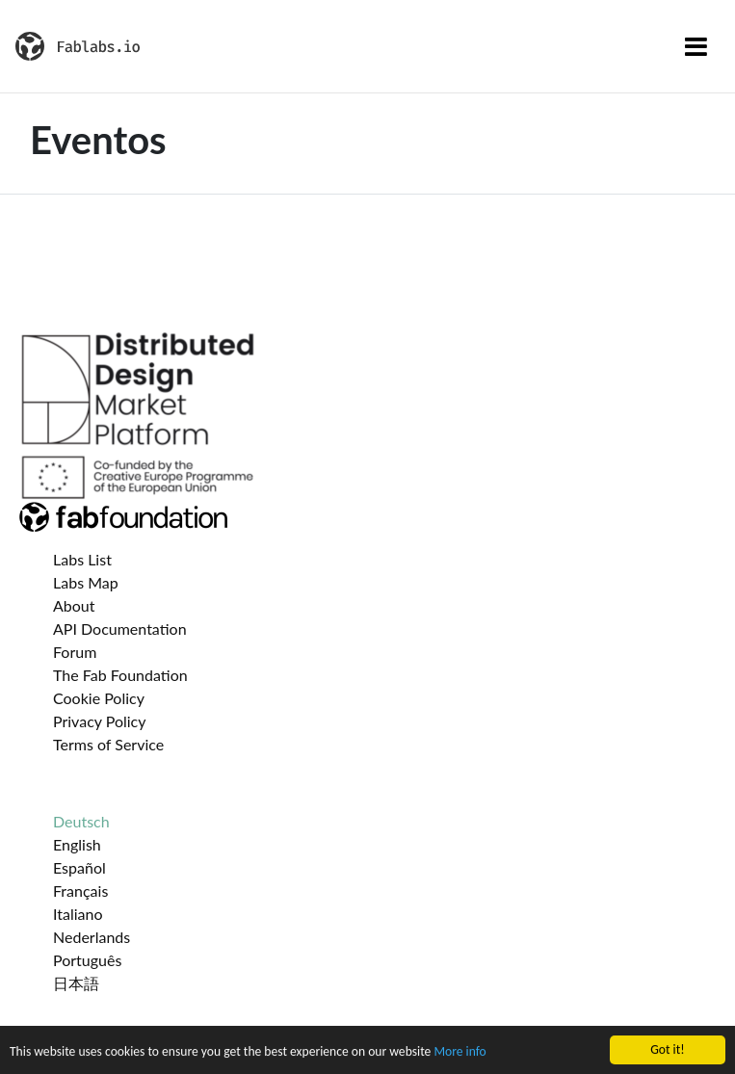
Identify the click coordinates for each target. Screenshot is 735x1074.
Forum (74, 651)
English (77, 844)
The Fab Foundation (120, 675)
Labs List (82, 559)
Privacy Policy (99, 721)
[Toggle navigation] (696, 46)
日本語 (76, 983)
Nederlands (91, 937)
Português (87, 960)
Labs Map (85, 582)
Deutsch (81, 821)
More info (459, 1053)
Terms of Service (108, 744)
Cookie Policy (98, 698)
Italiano (78, 913)
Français (80, 890)
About (74, 605)
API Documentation (120, 628)
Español (79, 867)
